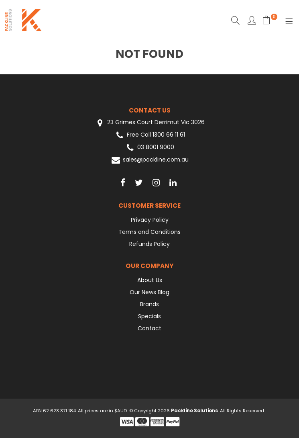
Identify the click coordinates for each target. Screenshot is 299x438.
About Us (149, 280)
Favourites (252, 20)
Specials (149, 316)
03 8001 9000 (149, 147)
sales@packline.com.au (149, 160)
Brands (149, 304)
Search (235, 20)
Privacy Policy (150, 220)
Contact (149, 328)
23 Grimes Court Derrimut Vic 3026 (150, 123)
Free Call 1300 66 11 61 (149, 135)
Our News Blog (149, 292)
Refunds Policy (149, 244)
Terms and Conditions (149, 232)
